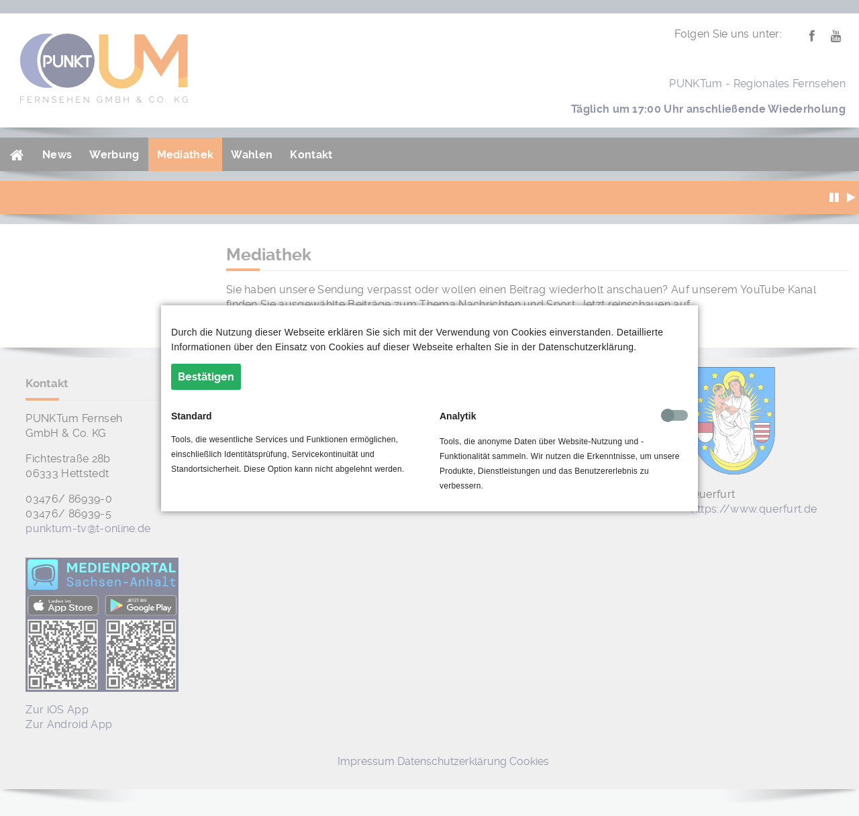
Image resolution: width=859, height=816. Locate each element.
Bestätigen (206, 376)
